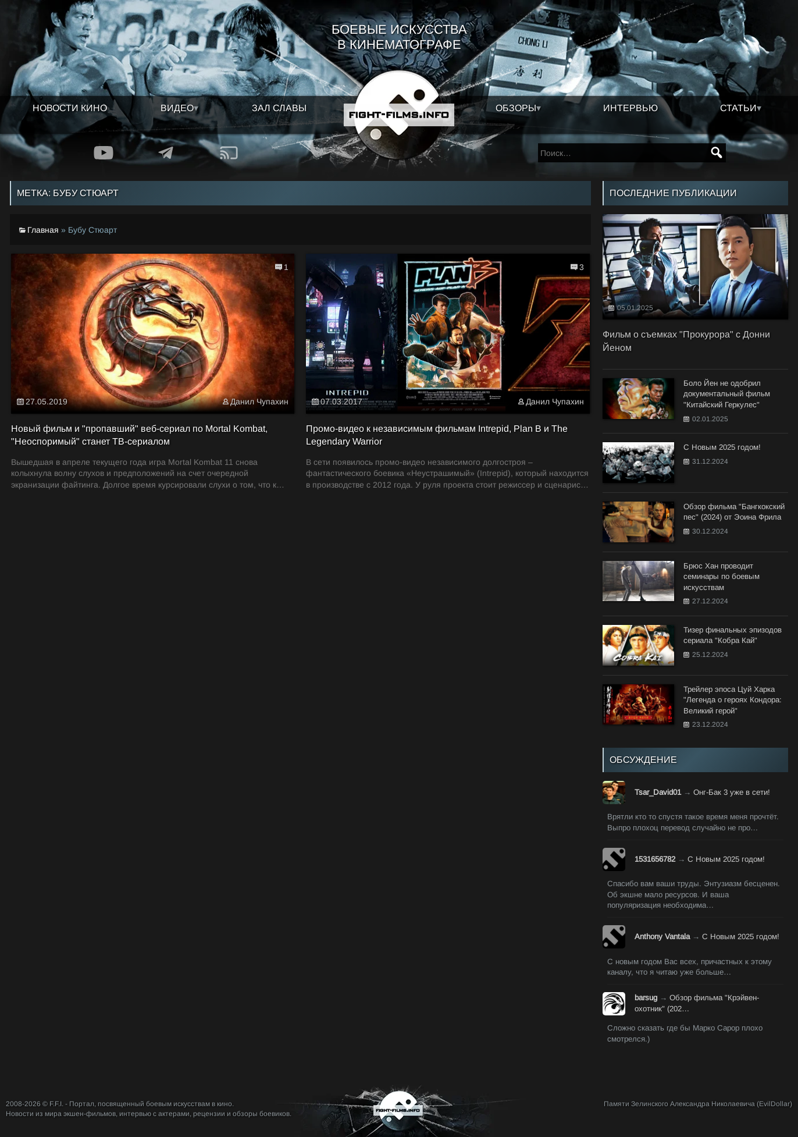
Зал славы (279, 108)
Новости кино (70, 108)
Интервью (630, 108)
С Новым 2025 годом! (726, 859)
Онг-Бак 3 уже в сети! (731, 792)
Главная (43, 229)
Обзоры (516, 108)
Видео (177, 108)
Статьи (738, 108)
